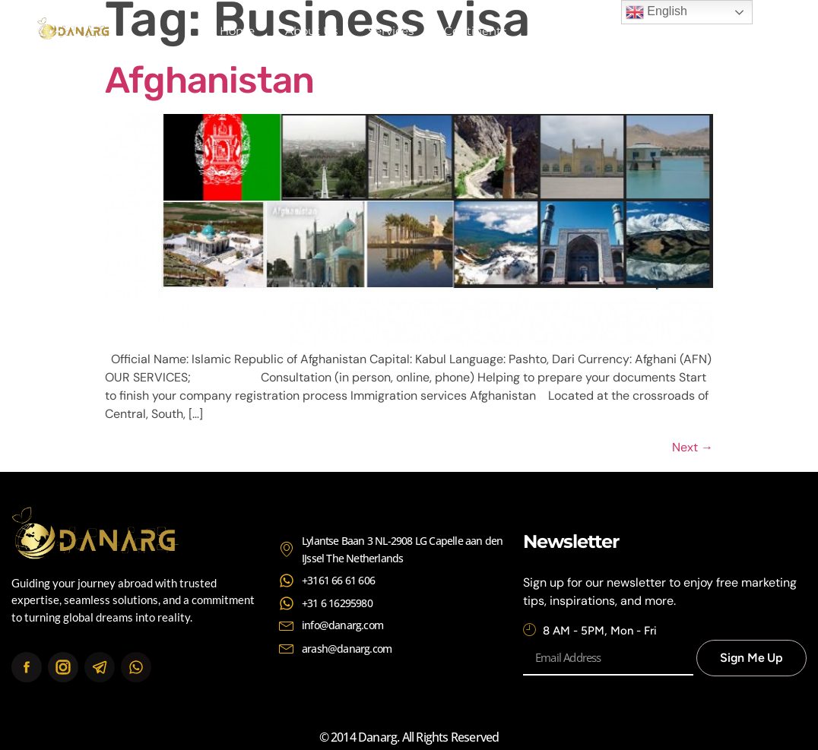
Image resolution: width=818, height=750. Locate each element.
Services (391, 31)
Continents (475, 31)
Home (237, 31)
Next (692, 447)
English (656, 12)
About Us (311, 31)
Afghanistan (209, 80)
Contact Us (568, 31)
